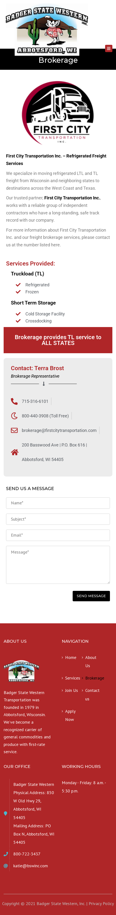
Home (70, 657)
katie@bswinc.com (30, 865)
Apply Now (70, 715)
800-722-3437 (26, 854)
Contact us (92, 694)
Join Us (71, 690)
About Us (90, 661)
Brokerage (93, 678)
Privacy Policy (101, 903)
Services (72, 678)
